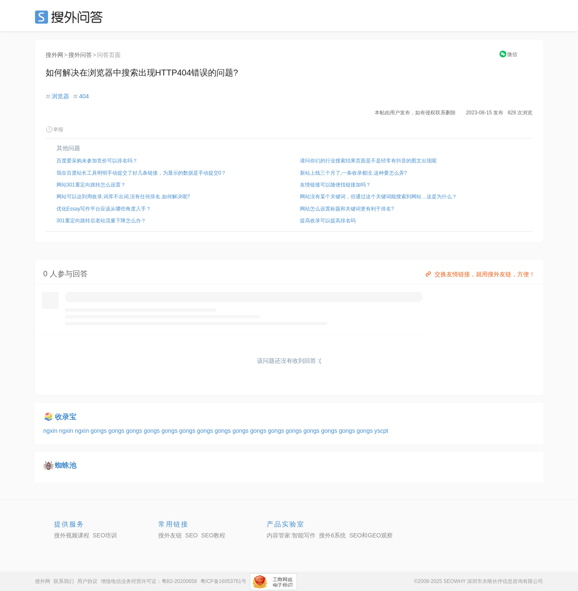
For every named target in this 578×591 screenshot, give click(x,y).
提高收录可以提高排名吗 (328, 221)
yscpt (381, 430)
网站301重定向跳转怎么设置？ (91, 185)
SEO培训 (105, 535)
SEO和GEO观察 (371, 535)
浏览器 (60, 96)
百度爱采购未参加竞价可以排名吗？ (97, 161)
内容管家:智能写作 (291, 535)
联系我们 (64, 581)
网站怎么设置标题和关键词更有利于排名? (347, 209)
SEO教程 (213, 535)
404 (84, 96)
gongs (99, 430)
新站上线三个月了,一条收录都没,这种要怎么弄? (353, 173)
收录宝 (65, 417)
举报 (54, 129)
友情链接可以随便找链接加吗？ (335, 185)
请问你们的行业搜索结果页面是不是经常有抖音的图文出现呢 (368, 161)
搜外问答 (80, 54)
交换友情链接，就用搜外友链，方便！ (479, 274)
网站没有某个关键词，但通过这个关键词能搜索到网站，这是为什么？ (378, 197)
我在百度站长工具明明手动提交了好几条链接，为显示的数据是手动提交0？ (142, 173)
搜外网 (54, 54)
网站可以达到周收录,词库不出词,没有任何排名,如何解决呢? (123, 197)
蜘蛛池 (65, 465)
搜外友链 (170, 535)
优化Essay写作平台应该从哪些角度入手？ (104, 209)
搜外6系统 (332, 535)
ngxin (51, 430)
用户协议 (87, 581)
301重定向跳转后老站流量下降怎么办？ (101, 221)
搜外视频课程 (71, 535)
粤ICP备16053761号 (223, 581)
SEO (71, 16)
